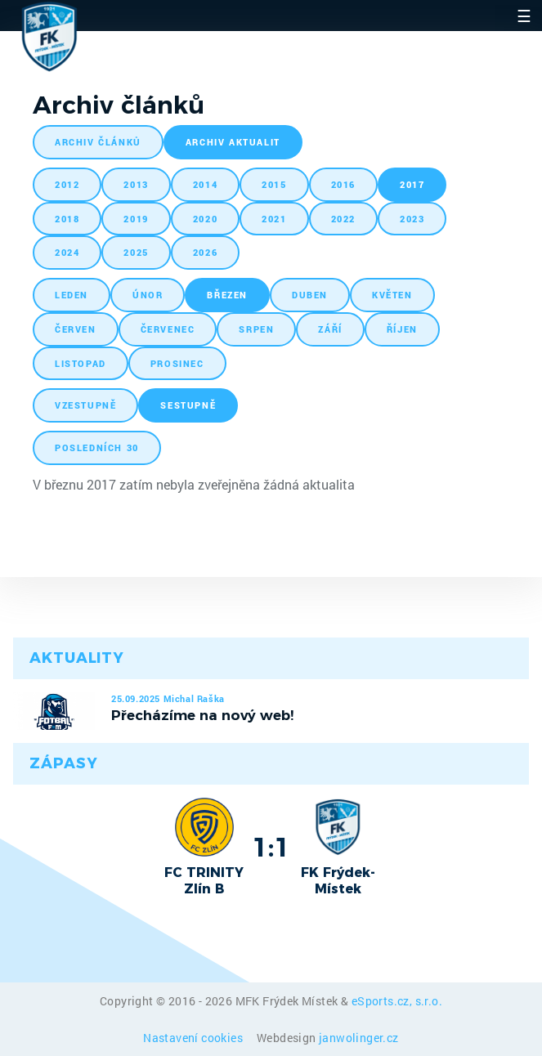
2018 (67, 219)
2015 (274, 184)
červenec (168, 329)
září (330, 329)
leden (71, 295)
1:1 (271, 846)
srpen (256, 329)
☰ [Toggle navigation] (524, 15)
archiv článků (98, 142)
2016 (343, 184)
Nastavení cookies (194, 1037)
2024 (67, 252)
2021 (274, 219)
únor (147, 295)
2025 (135, 252)
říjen (402, 329)
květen (392, 295)
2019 (135, 219)
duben (310, 295)
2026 (205, 252)
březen (227, 295)
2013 (135, 184)
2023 (412, 219)
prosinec (177, 363)
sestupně (188, 405)
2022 (343, 219)
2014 (205, 184)
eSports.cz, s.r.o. (397, 1001)
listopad (80, 363)
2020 (205, 219)
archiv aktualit (233, 142)
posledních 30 (97, 447)
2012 (67, 184)
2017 (412, 184)
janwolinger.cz (359, 1037)
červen (75, 329)
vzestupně (85, 405)
